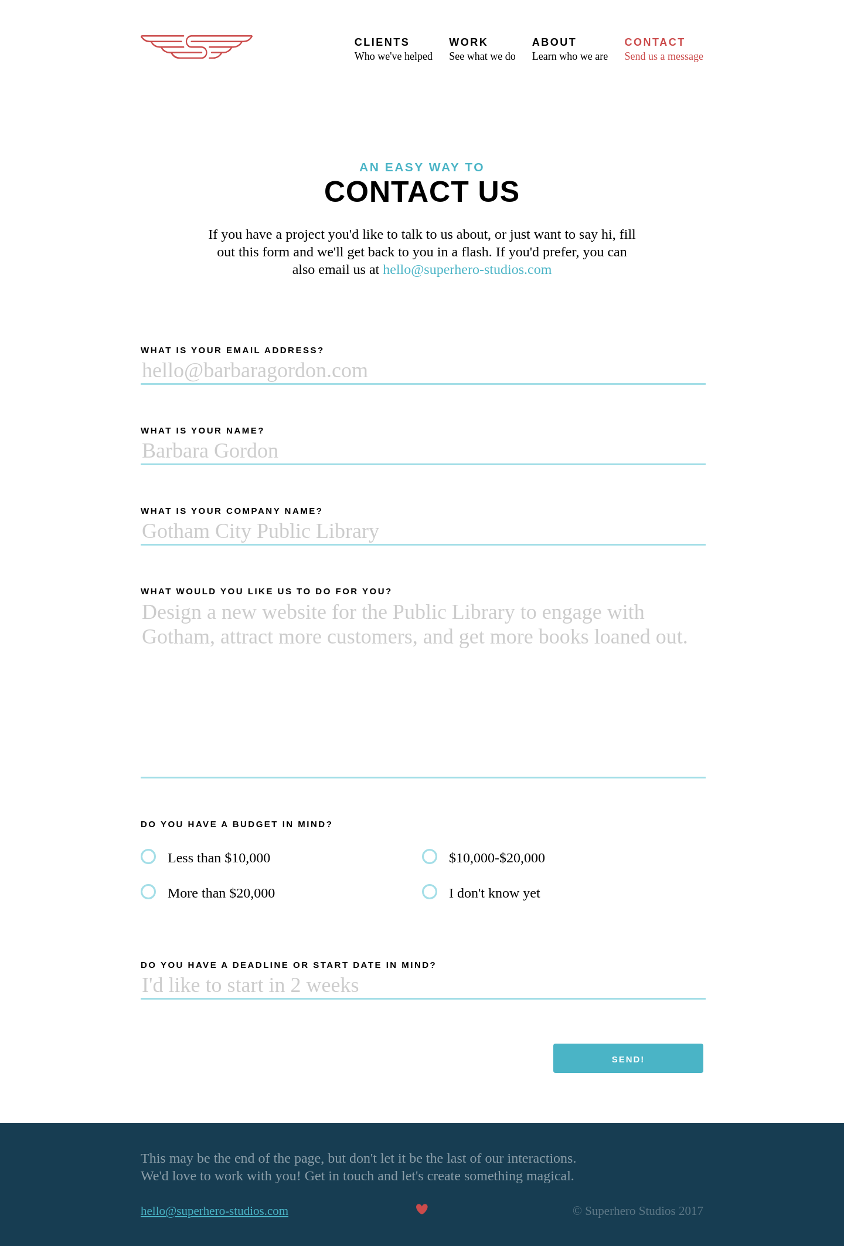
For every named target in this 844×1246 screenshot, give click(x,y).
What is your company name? (232, 511)
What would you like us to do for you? (267, 591)
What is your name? (203, 430)
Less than (219, 857)
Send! (628, 1059)
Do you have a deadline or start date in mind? (289, 965)
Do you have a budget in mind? (237, 824)
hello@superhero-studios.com (467, 269)
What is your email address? (233, 350)
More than (221, 892)
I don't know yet (494, 892)
